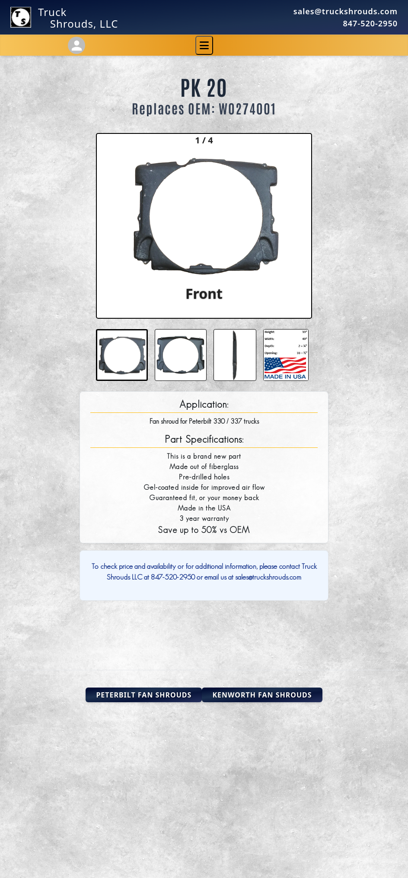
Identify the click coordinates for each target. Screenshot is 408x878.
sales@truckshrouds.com (345, 11)
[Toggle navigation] (204, 45)
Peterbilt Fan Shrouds (143, 695)
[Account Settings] (76, 45)
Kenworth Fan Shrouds (262, 695)
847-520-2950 (370, 23)
